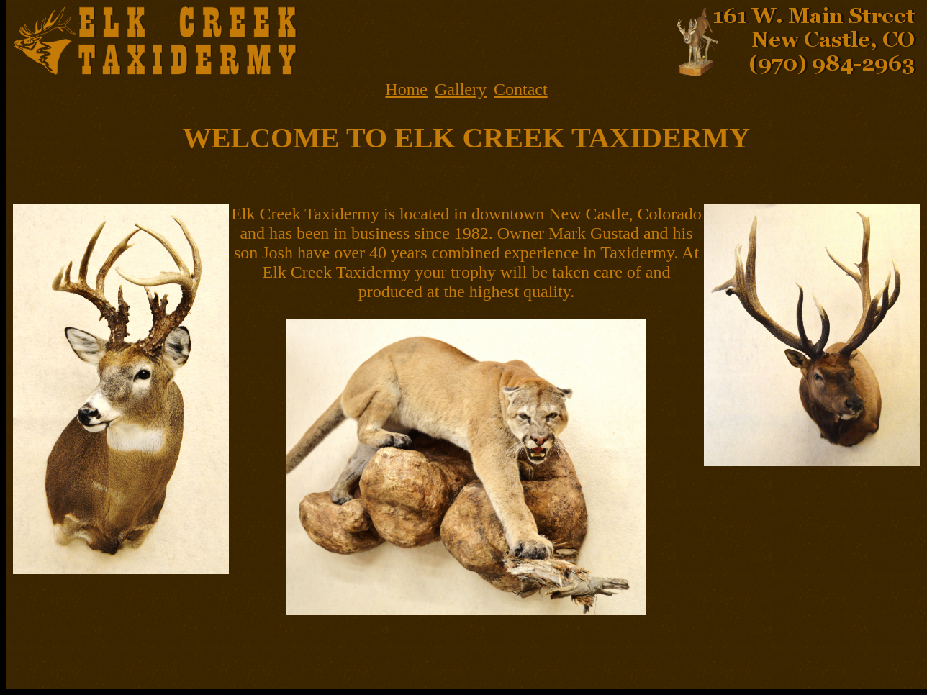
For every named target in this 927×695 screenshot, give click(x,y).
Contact (521, 89)
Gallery (461, 89)
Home (406, 89)
